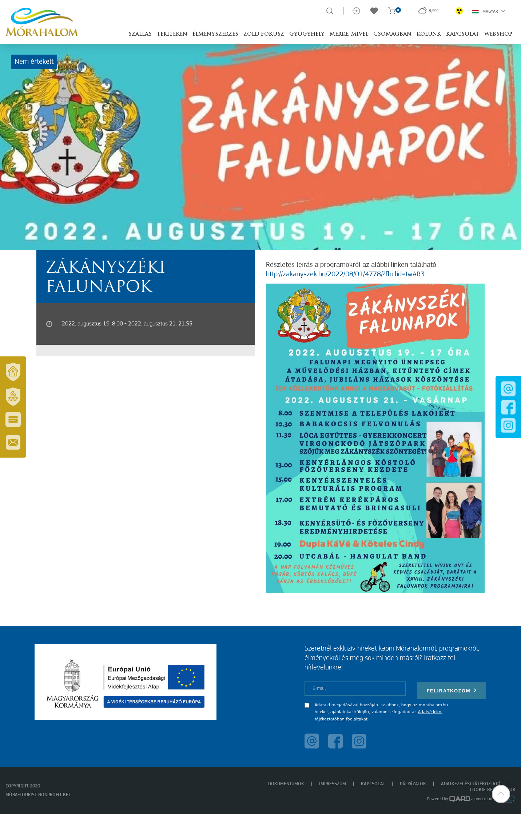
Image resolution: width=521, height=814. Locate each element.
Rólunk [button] (429, 34)
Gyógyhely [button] (307, 34)
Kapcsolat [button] (462, 34)
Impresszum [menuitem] (332, 784)
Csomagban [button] (392, 34)
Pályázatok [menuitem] (413, 784)
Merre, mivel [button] (349, 34)
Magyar (489, 11)
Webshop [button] (498, 34)
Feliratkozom (452, 690)
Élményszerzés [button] (215, 34)
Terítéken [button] (172, 34)
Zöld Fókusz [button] (263, 34)
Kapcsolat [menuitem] (373, 784)
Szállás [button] (140, 34)
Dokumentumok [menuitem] (286, 784)
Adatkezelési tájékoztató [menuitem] (471, 784)
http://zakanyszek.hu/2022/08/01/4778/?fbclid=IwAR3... (347, 274)
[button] (501, 794)
